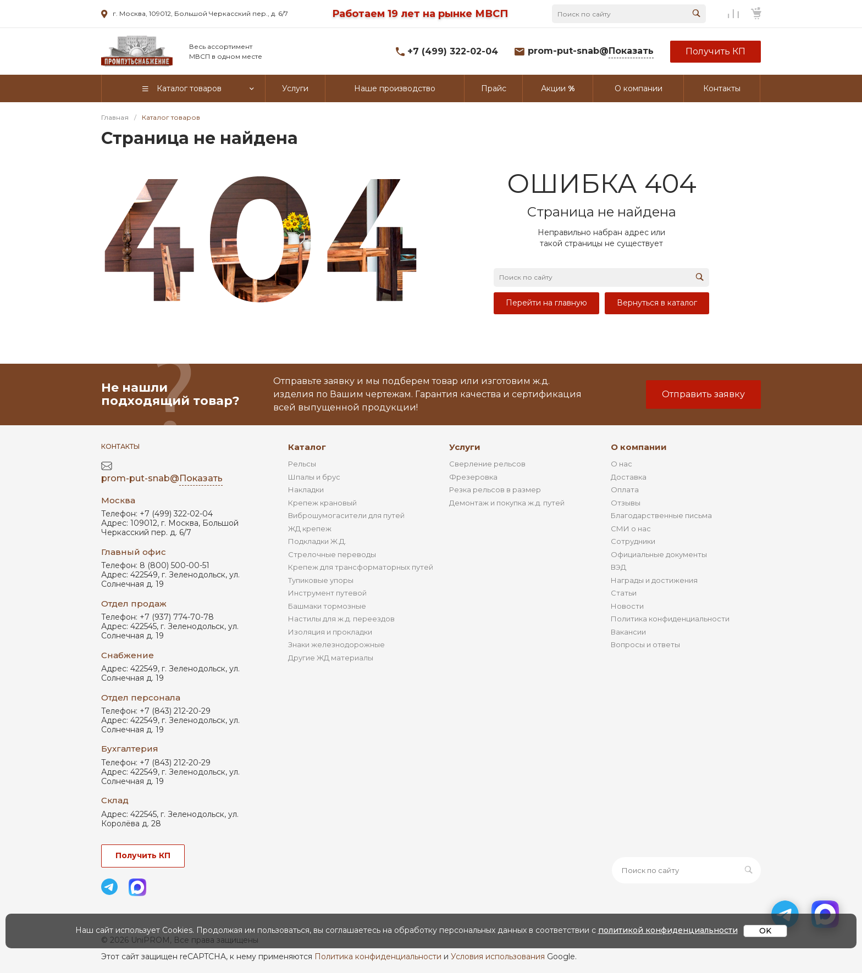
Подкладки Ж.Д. (317, 541)
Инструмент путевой (327, 592)
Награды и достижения (654, 580)
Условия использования (498, 956)
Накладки (306, 489)
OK (765, 931)
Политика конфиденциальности (670, 618)
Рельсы (302, 463)
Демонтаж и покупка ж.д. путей (507, 502)
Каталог (307, 447)
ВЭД (618, 567)
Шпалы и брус (314, 476)
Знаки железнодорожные (336, 644)
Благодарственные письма (661, 515)
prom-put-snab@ (591, 51)
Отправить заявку (703, 394)
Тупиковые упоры (320, 580)
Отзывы (625, 502)
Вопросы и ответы (645, 644)
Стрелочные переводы (332, 554)
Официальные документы (659, 554)
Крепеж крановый (322, 502)
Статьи (624, 592)
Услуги (464, 447)
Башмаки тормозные (327, 606)
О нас (621, 463)
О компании (639, 447)
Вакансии (628, 631)
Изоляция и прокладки (330, 631)
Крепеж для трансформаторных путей (360, 567)
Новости (627, 606)
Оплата (625, 489)
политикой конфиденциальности (668, 930)
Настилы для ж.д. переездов (341, 618)
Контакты (120, 446)
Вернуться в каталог (657, 303)
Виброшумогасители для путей (346, 515)
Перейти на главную (546, 303)
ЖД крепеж (309, 528)
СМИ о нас (631, 528)
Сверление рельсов (487, 463)
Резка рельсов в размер (495, 489)
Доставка (628, 476)
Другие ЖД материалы (330, 657)
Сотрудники (633, 541)
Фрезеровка (473, 476)
